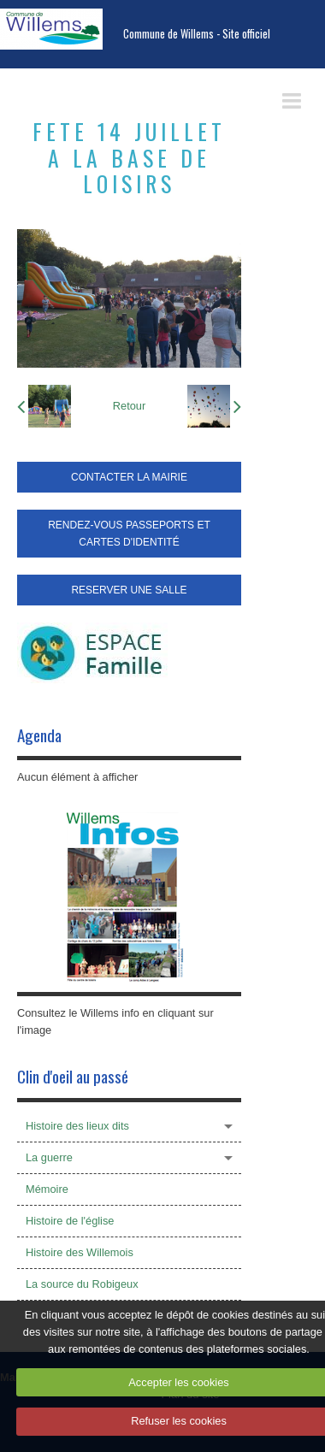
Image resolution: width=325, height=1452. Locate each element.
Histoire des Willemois (79, 1252)
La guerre (49, 1157)
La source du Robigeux (82, 1284)
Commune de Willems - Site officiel (196, 34)
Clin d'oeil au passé (72, 1076)
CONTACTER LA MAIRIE (129, 477)
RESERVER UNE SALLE (128, 590)
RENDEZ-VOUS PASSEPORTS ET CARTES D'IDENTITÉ (129, 533)
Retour (129, 405)
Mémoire (47, 1189)
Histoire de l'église (70, 1220)
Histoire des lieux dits (77, 1125)
